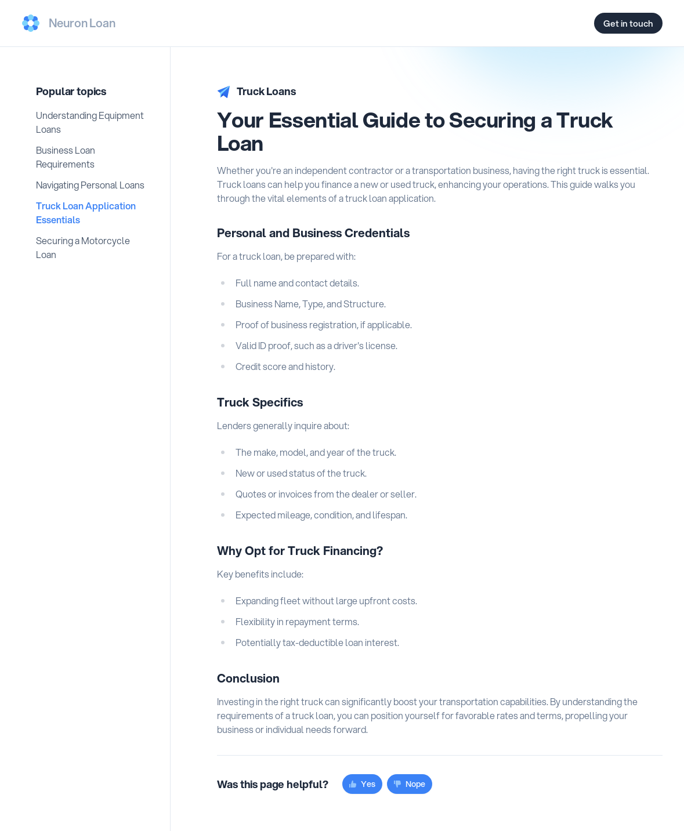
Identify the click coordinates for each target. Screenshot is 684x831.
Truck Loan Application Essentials (86, 212)
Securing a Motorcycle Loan (83, 247)
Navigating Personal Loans (90, 184)
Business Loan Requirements (65, 156)
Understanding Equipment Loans (90, 122)
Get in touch (628, 23)
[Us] (68, 23)
